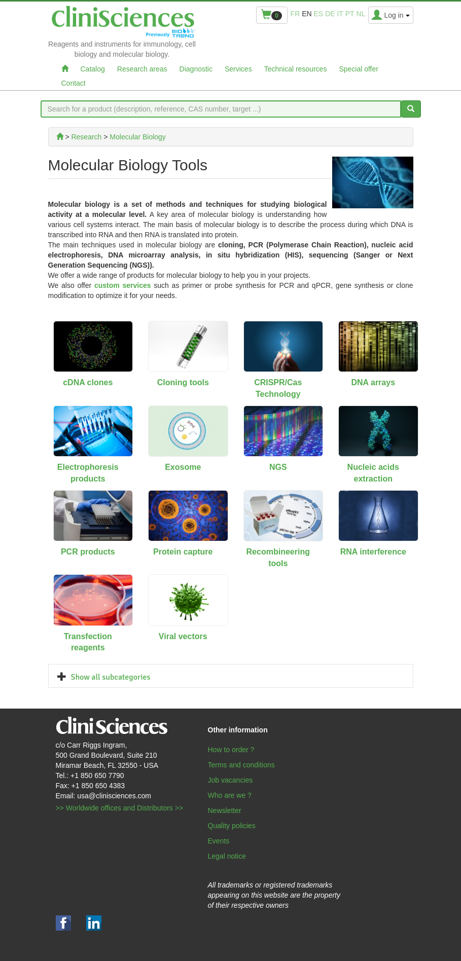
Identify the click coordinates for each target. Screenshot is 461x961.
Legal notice (227, 856)
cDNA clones (88, 382)
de (330, 14)
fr (295, 14)
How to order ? (231, 750)
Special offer (358, 69)
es (319, 14)
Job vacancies (230, 780)
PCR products (88, 551)
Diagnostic (196, 69)
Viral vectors (183, 636)
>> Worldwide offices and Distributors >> (120, 808)
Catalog (93, 69)
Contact (73, 83)
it (340, 14)
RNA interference (373, 551)
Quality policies (232, 826)
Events (219, 841)
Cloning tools (183, 382)
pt (349, 14)
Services (238, 69)
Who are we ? (230, 795)
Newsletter (224, 810)
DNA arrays (373, 382)
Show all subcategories (111, 677)
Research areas (142, 69)
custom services (122, 285)
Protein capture (182, 551)
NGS (278, 467)
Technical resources (295, 69)
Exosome (183, 467)
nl (361, 14)
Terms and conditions (241, 765)
